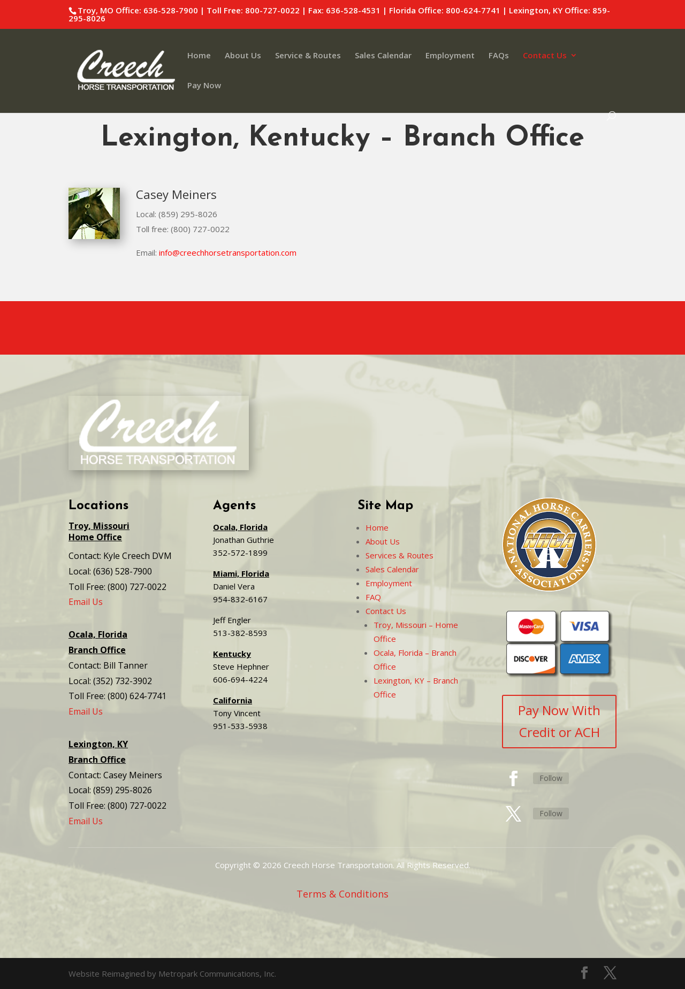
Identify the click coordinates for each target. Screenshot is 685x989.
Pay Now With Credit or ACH (559, 721)
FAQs (499, 55)
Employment (450, 55)
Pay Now (204, 85)
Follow (550, 778)
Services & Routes (399, 555)
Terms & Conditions (342, 893)
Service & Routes (308, 55)
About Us (243, 55)
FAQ (373, 597)
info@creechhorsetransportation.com (227, 252)
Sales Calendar (383, 55)
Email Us (85, 602)
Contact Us (545, 55)
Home (199, 55)
